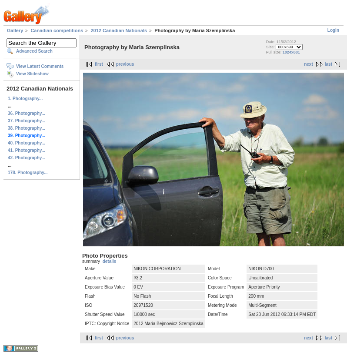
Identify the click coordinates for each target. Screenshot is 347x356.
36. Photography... (26, 113)
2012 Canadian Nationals (118, 30)
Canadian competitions (56, 30)
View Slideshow (32, 73)
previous (125, 64)
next (308, 64)
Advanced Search (34, 51)
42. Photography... (26, 157)
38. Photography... (26, 128)
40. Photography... (26, 143)
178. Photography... (28, 172)
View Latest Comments (39, 66)
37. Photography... (26, 120)
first (99, 64)
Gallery (15, 30)
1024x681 (291, 52)
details (110, 261)
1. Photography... (25, 98)
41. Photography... (26, 150)
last (328, 64)
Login (333, 30)
